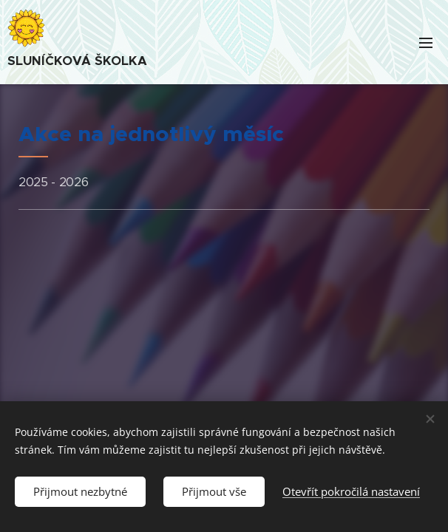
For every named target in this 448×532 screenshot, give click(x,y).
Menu (425, 43)
